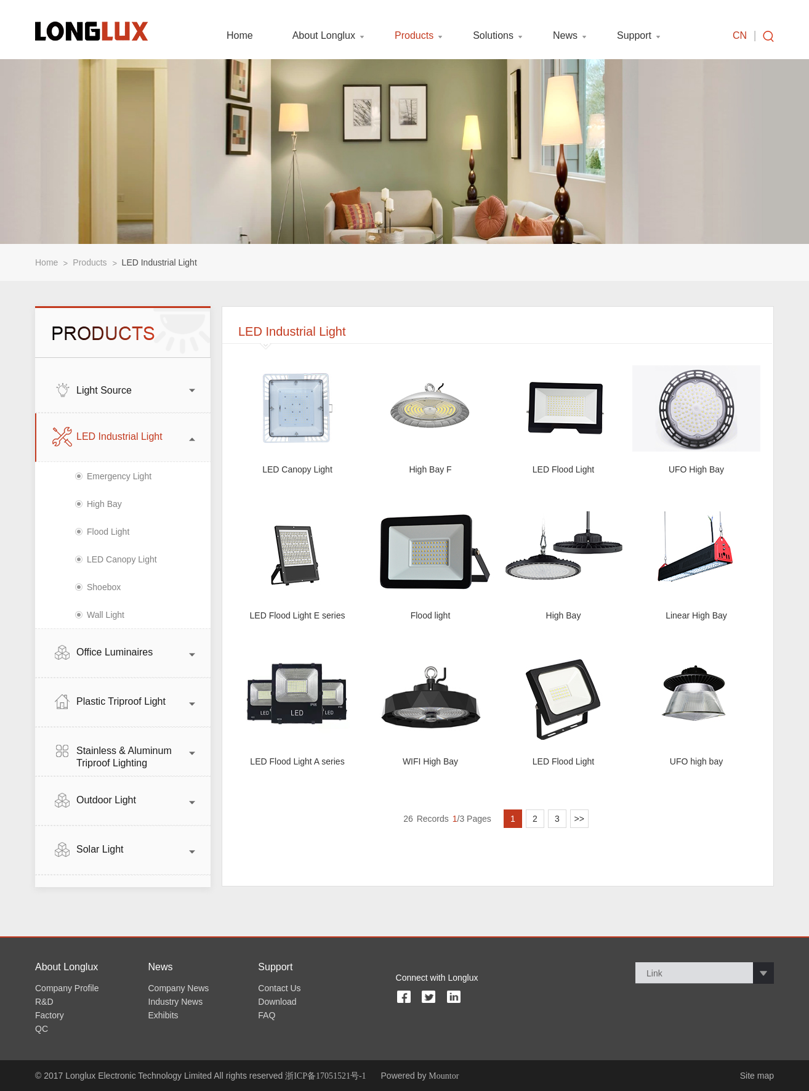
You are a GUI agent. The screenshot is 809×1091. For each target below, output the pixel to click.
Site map (757, 1076)
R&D (44, 1002)
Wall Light (105, 615)
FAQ (266, 1015)
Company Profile (67, 988)
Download (277, 1002)
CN (740, 36)
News (565, 36)
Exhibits (163, 1015)
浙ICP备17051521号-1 (325, 1076)
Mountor (444, 1076)
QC (41, 1029)
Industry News (175, 1002)
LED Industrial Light (159, 262)
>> (579, 819)
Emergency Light (119, 476)
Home (240, 36)
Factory (49, 1015)
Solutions (493, 36)
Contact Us (279, 988)
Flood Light (108, 532)
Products (414, 36)
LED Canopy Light (122, 559)
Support (634, 36)
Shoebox (104, 587)
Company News (178, 988)
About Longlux (323, 36)
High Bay (104, 504)
